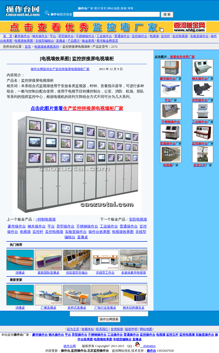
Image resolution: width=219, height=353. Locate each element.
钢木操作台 (40, 36)
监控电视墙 (180, 36)
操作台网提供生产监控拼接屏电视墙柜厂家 (60, 69)
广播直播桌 (48, 305)
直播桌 (60, 41)
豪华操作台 (22, 36)
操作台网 (69, 346)
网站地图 (146, 329)
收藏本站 (88, 329)
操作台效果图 (99, 232)
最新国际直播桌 (48, 270)
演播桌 (20, 270)
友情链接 (117, 329)
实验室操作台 (199, 36)
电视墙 (154, 36)
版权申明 (131, 329)
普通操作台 (122, 36)
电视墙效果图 (23, 41)
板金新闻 (88, 41)
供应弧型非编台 (77, 270)
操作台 (151, 350)
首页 (28, 46)
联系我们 (102, 329)
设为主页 (73, 329)
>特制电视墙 (46, 219)
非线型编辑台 (44, 41)
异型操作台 (66, 36)
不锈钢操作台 (85, 36)
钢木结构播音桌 (133, 305)
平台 (53, 36)
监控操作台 (139, 36)
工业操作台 (104, 36)
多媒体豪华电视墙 (133, 270)
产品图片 (74, 41)
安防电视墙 (138, 219)
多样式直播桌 (77, 305)
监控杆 (165, 36)
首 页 (7, 36)
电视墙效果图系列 (46, 46)
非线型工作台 (105, 270)
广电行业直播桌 (105, 305)
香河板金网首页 (107, 41)
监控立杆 (172, 335)
